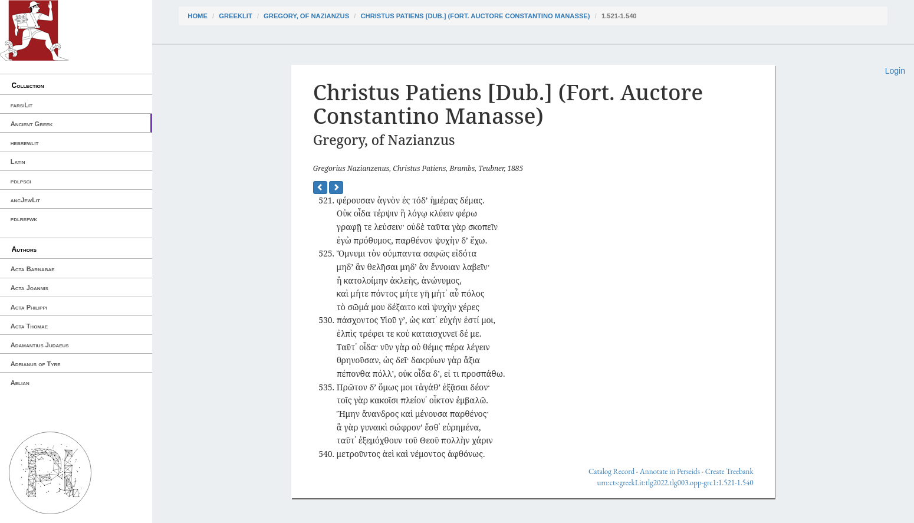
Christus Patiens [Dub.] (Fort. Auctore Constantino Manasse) (475, 15)
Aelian (20, 382)
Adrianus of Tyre (36, 363)
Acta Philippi (29, 307)
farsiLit (21, 104)
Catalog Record (611, 471)
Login (895, 70)
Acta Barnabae (33, 268)
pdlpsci (21, 181)
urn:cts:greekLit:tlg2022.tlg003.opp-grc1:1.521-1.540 (675, 483)
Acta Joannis (29, 287)
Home (198, 15)
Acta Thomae (29, 326)
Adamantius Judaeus (40, 344)
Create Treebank (729, 471)
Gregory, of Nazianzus (306, 15)
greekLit (235, 15)
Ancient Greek (32, 123)
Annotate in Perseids (670, 471)
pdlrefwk (24, 218)
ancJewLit (25, 199)
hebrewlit (25, 142)
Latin (18, 161)
